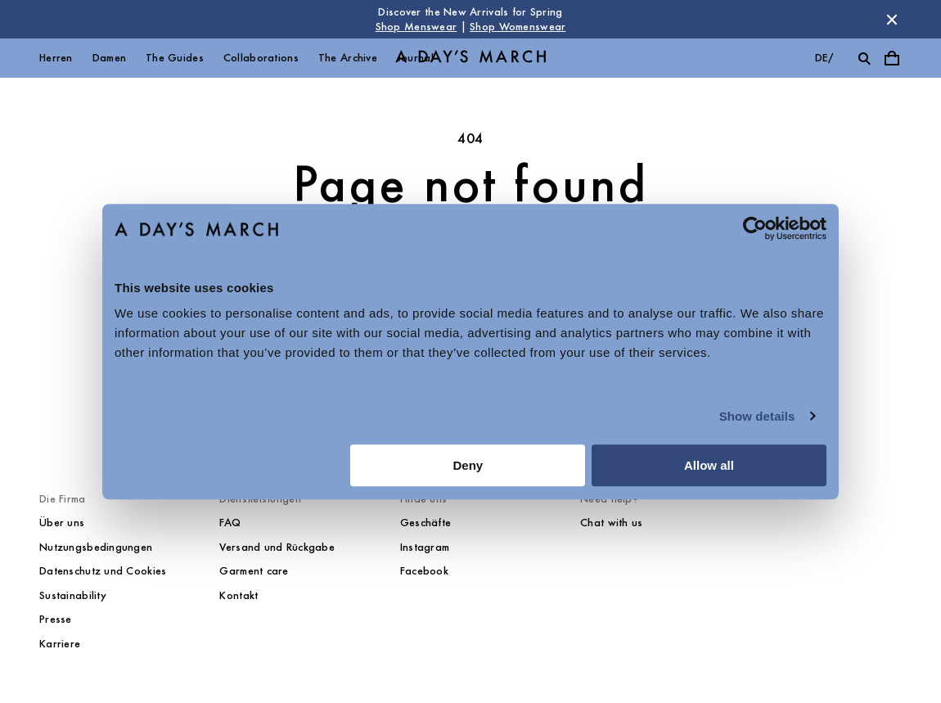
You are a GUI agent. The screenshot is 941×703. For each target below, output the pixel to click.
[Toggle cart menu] (892, 58)
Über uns (61, 523)
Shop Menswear (416, 27)
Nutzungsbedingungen (95, 547)
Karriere (59, 644)
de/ (824, 58)
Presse (55, 619)
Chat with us (611, 523)
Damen (109, 58)
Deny (468, 465)
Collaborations (261, 58)
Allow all (709, 465)
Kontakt (238, 595)
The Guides (175, 58)
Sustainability (72, 595)
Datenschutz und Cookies (102, 571)
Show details (757, 416)
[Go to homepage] (470, 58)
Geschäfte (426, 523)
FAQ (230, 523)
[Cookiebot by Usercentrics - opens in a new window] (754, 228)
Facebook (424, 571)
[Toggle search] (864, 58)
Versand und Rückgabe (277, 547)
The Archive (347, 58)
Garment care (253, 571)
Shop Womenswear (517, 27)
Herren (56, 58)
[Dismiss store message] (892, 20)
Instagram (425, 547)
